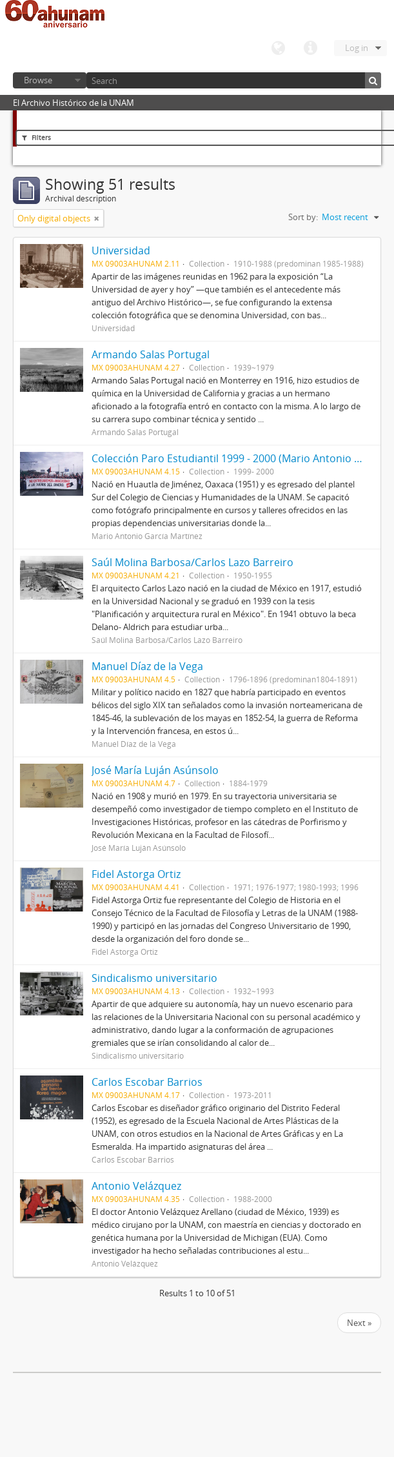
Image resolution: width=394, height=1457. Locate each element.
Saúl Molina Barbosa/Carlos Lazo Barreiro (192, 562)
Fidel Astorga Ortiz (136, 874)
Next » (359, 1323)
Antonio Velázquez (136, 1186)
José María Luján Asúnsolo (155, 770)
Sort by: (303, 217)
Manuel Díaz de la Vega (147, 666)
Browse (38, 80)
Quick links (310, 48)
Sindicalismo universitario (154, 978)
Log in (356, 48)
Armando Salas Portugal (151, 354)
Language (278, 48)
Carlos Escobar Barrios (147, 1082)
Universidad (121, 250)
